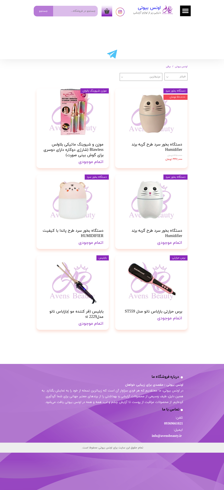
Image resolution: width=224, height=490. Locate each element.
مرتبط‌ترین (155, 77)
